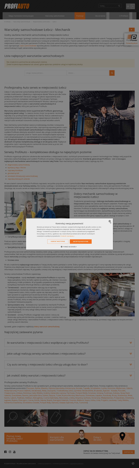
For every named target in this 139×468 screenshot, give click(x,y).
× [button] (110, 223)
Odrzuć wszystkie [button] (58, 241)
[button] (69, 246)
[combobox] (110, 221)
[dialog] (69, 234)
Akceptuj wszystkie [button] (80, 241)
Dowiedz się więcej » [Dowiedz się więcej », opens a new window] (67, 236)
